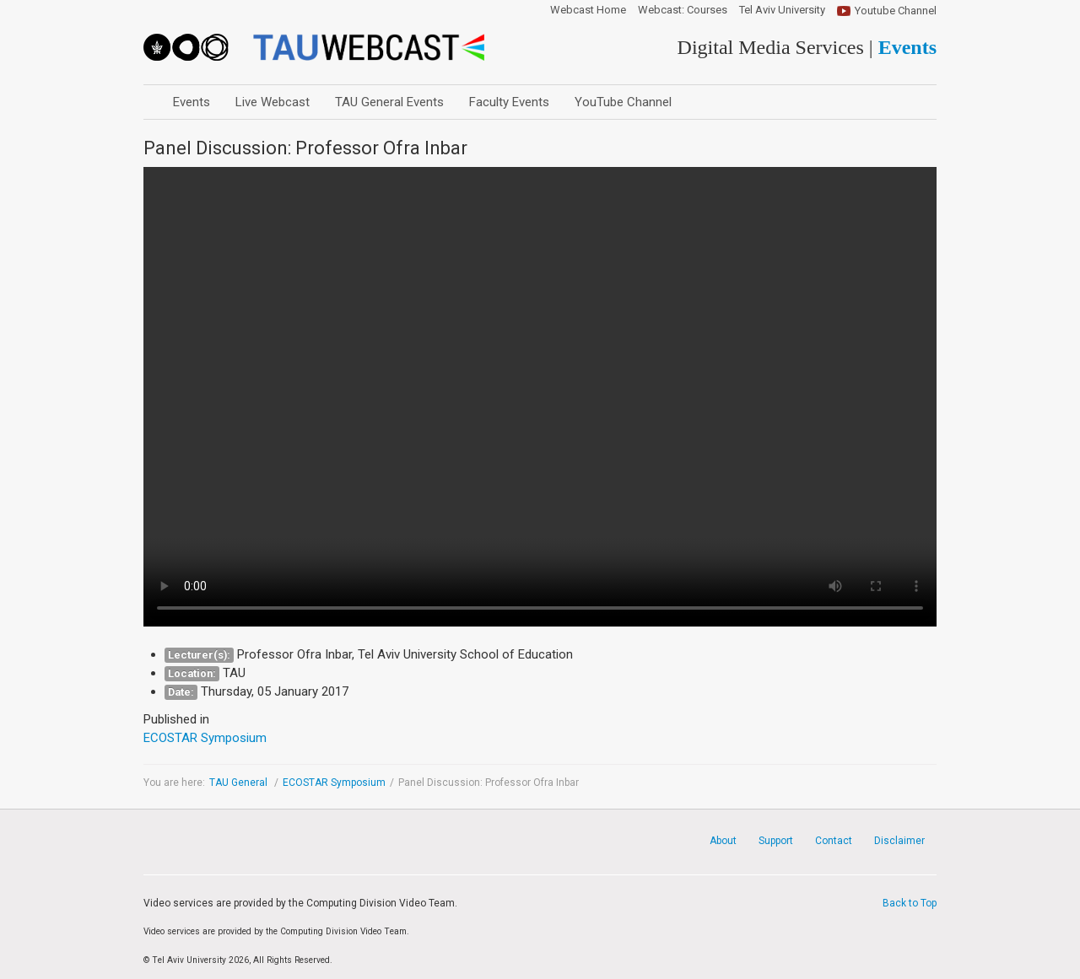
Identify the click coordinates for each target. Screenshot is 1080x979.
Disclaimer (899, 841)
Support (776, 841)
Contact (833, 841)
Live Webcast (272, 102)
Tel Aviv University (782, 10)
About (723, 841)
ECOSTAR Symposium (334, 782)
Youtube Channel (896, 10)
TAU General (239, 782)
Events (191, 102)
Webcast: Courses (682, 10)
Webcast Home (588, 10)
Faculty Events (509, 102)
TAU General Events (389, 102)
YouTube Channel (623, 102)
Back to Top (910, 903)
